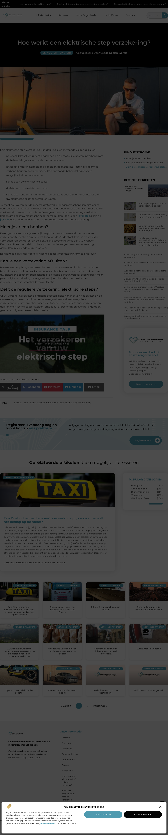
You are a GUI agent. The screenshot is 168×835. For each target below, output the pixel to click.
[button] (160, 806)
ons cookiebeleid (48, 823)
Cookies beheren (143, 814)
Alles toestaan (103, 814)
